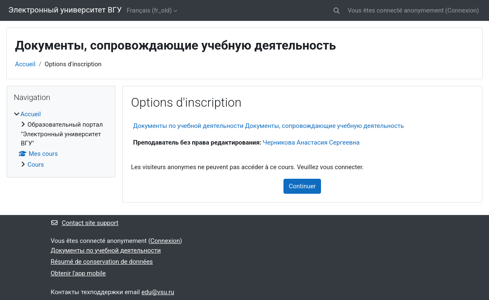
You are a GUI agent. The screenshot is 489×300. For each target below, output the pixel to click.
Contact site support (84, 223)
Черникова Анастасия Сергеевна (311, 142)
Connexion (462, 10)
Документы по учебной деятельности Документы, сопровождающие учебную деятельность (268, 126)
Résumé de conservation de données (102, 261)
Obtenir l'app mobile (78, 273)
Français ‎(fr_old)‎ (149, 10)
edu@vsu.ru (157, 292)
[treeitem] (61, 140)
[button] (336, 10)
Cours (36, 164)
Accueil (25, 64)
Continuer (302, 186)
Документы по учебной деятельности (106, 250)
